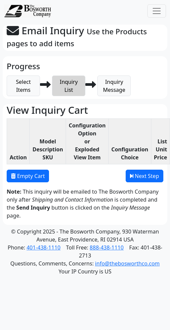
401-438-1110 (44, 247)
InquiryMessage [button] (114, 85)
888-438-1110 (107, 247)
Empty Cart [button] (28, 176)
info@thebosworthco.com (127, 263)
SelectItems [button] (23, 85)
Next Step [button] (144, 176)
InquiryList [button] (69, 85)
